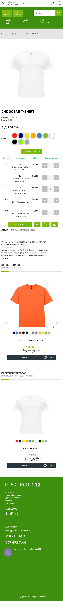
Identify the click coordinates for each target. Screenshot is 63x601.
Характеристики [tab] (23, 230)
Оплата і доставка (13, 495)
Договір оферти (12, 498)
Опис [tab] (4, 230)
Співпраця (9, 503)
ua (60, 5)
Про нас (8, 500)
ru (59, 2)
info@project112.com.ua (17, 531)
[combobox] (48, 13)
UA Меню (7, 14)
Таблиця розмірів (31, 152)
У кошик (19, 224)
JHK (10, 120)
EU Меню (18, 14)
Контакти (9, 492)
